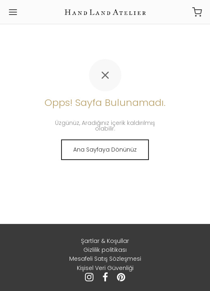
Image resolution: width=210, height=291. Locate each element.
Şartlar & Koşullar (105, 241)
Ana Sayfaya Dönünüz (105, 150)
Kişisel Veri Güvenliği (105, 268)
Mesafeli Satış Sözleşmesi (105, 259)
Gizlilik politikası (105, 250)
